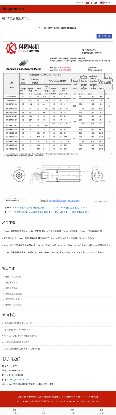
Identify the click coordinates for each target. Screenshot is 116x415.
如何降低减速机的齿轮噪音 (17, 342)
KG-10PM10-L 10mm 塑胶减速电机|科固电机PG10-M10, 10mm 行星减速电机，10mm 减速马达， (50, 238)
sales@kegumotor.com (19, 379)
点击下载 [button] (104, 36)
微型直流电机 (11, 288)
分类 (72, 411)
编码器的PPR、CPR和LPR (17, 329)
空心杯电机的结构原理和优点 (18, 323)
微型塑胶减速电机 (13, 299)
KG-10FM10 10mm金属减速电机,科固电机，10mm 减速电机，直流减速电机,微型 (51, 212)
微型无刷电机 (11, 282)
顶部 (101, 411)
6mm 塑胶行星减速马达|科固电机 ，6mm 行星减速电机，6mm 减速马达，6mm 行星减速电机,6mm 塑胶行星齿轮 (57, 245)
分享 (14, 411)
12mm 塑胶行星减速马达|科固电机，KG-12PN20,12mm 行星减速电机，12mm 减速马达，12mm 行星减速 (54, 252)
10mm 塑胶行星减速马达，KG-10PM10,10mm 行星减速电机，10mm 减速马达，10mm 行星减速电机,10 (53, 231)
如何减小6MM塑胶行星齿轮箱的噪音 (21, 336)
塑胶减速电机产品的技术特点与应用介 (22, 348)
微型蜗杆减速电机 (13, 305)
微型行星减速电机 (13, 293)
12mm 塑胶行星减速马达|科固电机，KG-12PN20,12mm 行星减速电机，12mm (50, 207)
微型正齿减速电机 (13, 277)
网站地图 (94, 397)
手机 (43, 411)
